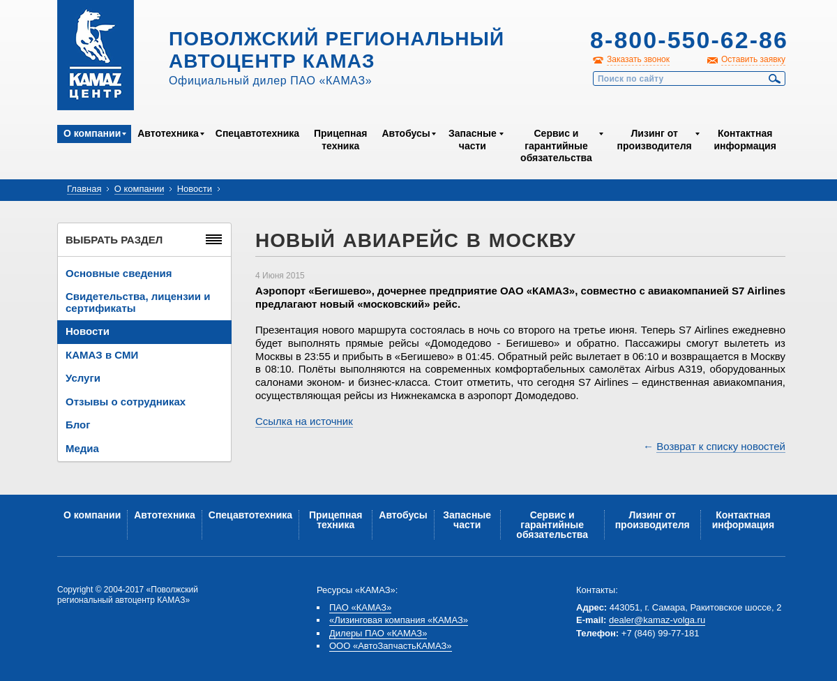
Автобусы (406, 133)
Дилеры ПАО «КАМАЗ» (378, 633)
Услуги (83, 378)
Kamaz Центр (95, 55)
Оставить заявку (753, 59)
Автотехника (168, 133)
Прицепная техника (340, 139)
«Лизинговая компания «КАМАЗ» (398, 620)
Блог (78, 425)
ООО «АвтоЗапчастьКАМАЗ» (390, 646)
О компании (92, 133)
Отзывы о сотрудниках (126, 401)
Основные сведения (119, 273)
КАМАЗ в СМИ (102, 355)
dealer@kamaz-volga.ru (657, 620)
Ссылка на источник (304, 421)
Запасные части (472, 139)
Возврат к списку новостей (720, 446)
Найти (774, 79)
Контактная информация (745, 139)
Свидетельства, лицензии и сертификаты (138, 302)
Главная (84, 189)
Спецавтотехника (257, 133)
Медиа (82, 448)
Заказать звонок (638, 59)
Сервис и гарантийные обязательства (556, 145)
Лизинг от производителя (654, 139)
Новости (194, 189)
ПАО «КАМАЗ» (360, 607)
